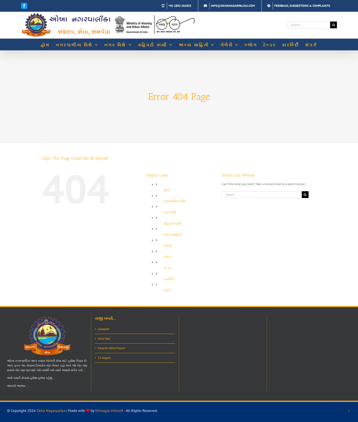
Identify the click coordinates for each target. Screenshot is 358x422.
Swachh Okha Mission (111, 348)
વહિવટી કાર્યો (172, 223)
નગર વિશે (170, 212)
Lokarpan (103, 329)
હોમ (166, 190)
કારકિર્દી (169, 279)
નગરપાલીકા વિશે (175, 201)
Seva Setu (104, 339)
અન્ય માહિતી (173, 234)
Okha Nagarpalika (51, 410)
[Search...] (308, 25)
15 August (104, 358)
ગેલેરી (167, 246)
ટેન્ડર (167, 268)
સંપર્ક (167, 290)
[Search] (333, 25)
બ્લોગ (167, 257)
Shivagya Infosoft (109, 410)
